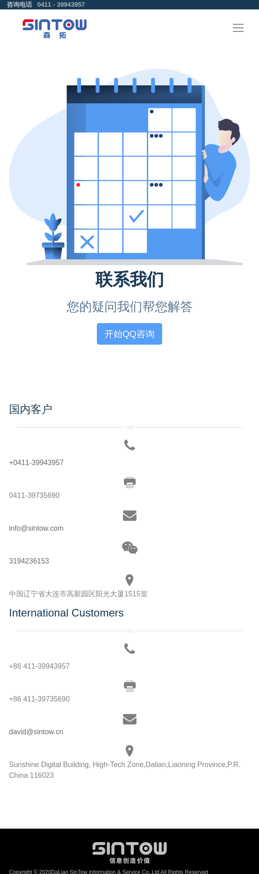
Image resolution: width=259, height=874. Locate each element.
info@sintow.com (36, 528)
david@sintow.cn (36, 732)
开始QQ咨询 (129, 334)
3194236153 (29, 561)
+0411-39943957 (36, 462)
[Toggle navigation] (238, 28)
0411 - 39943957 (61, 4)
